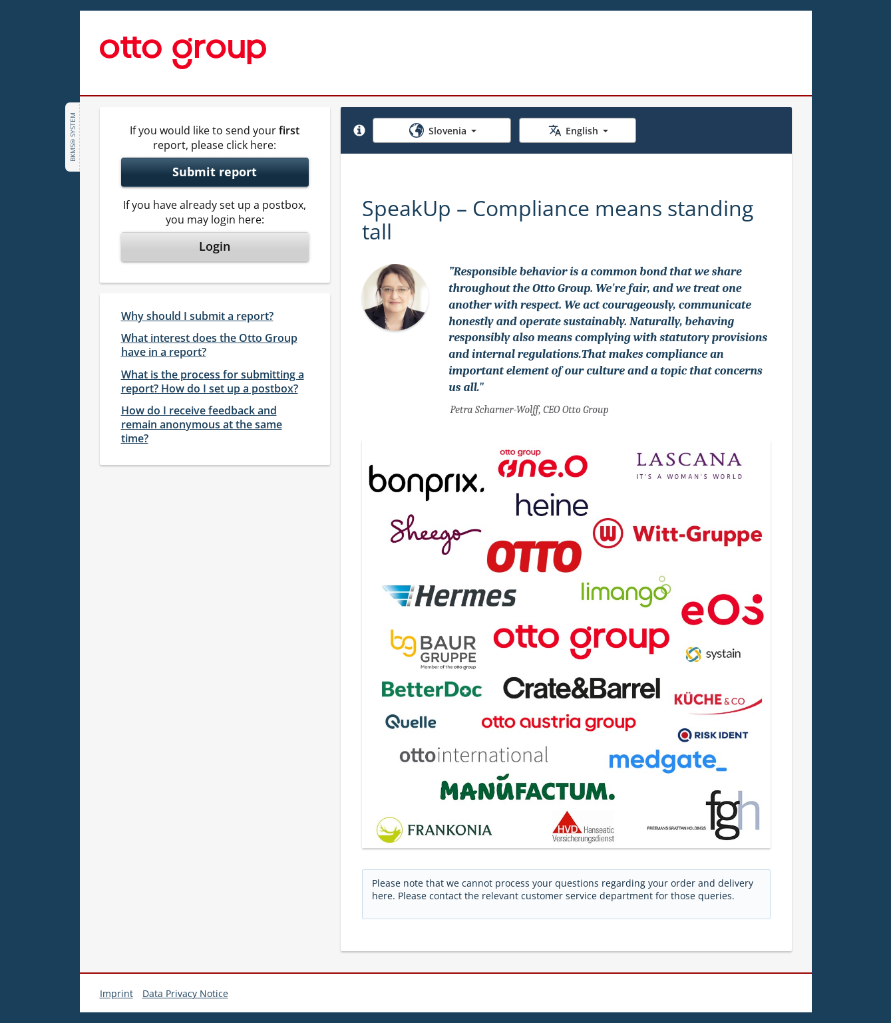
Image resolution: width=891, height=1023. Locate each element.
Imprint (116, 993)
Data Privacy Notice (185, 993)
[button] (359, 130)
